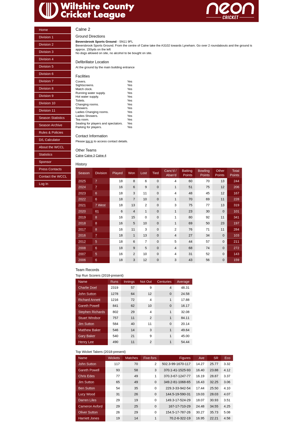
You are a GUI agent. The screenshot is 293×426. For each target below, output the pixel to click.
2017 (82, 229)
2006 (82, 260)
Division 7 (46, 81)
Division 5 (46, 66)
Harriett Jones (88, 418)
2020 (82, 211)
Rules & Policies (51, 132)
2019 (82, 217)
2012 (82, 241)
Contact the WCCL (53, 176)
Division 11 (47, 110)
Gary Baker (86, 336)
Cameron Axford (90, 406)
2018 (82, 223)
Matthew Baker (89, 330)
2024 (82, 187)
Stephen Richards (91, 312)
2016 (82, 235)
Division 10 (47, 103)
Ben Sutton (86, 388)
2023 (82, 193)
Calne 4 (101, 155)
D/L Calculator (49, 140)
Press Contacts (50, 169)
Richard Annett (89, 300)
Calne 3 (89, 155)
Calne (80, 155)
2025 (82, 181)
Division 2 (46, 44)
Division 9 (46, 96)
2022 (82, 199)
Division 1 (46, 37)
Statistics (45, 154)
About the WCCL (51, 147)
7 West (100, 205)
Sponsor (45, 162)
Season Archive (50, 125)
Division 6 (46, 74)
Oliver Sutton (88, 412)
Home (43, 30)
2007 (82, 254)
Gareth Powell (88, 306)
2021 (82, 205)
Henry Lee (86, 342)
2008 (82, 248)
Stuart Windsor (89, 318)
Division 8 (46, 88)
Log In (43, 184)
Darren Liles (87, 400)
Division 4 (46, 59)
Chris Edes (86, 376)
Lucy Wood (86, 394)
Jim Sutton (86, 324)
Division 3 (46, 52)
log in (89, 141)
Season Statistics (52, 118)
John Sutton (87, 294)
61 (97, 211)
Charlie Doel (87, 287)
